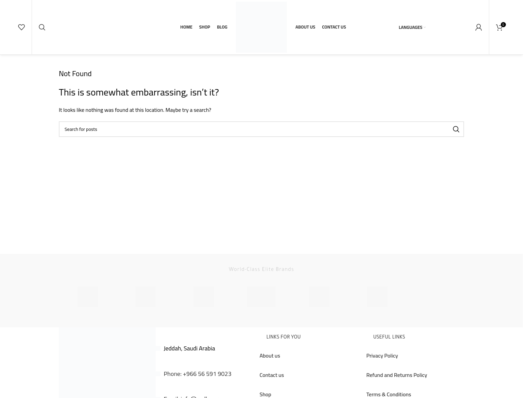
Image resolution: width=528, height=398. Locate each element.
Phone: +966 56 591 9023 (198, 387)
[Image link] (107, 388)
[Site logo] (261, 33)
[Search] (42, 34)
